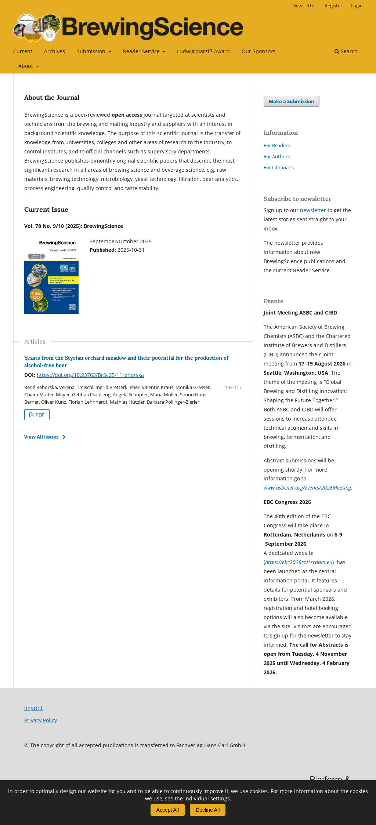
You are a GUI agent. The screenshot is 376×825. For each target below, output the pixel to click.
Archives (54, 51)
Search (346, 51)
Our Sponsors (258, 51)
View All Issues (41, 436)
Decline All (208, 810)
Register (333, 5)
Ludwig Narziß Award (203, 51)
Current (22, 51)
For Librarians (279, 167)
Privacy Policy (40, 720)
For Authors (277, 156)
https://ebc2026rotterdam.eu (298, 562)
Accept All (167, 810)
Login (357, 5)
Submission (92, 51)
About (26, 65)
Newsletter (304, 5)
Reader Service (142, 51)
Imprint (33, 707)
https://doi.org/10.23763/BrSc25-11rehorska (90, 374)
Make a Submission (291, 101)
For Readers (277, 145)
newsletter (314, 210)
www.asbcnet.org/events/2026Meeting (307, 487)
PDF (39, 414)
